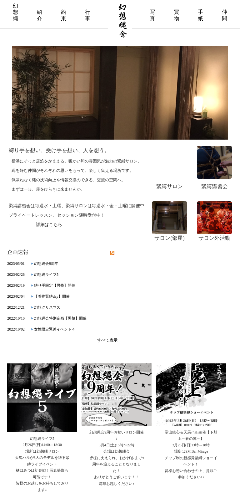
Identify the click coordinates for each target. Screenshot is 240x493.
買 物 (176, 15)
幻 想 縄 (15, 12)
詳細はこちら (49, 224)
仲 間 (224, 15)
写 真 (152, 15)
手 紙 (200, 15)
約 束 (63, 15)
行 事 (87, 15)
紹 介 (39, 15)
